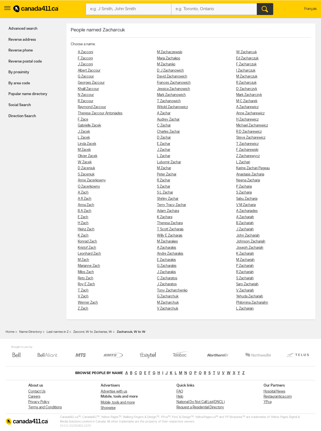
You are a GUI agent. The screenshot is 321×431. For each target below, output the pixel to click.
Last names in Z (57, 332)
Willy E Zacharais (169, 235)
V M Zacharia (246, 205)
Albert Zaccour (89, 70)
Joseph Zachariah (249, 248)
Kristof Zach (87, 248)
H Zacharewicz (247, 119)
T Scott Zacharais (170, 229)
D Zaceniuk (86, 168)
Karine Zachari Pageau (253, 168)
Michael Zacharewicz (252, 125)
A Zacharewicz (247, 107)
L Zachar (163, 156)
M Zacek (84, 150)
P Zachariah (245, 266)
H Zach (83, 223)
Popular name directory (27, 94)
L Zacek (84, 138)
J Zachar (163, 150)
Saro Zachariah (247, 284)
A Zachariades (247, 211)
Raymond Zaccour (92, 107)
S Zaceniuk (86, 174)
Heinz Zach (86, 229)
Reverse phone (20, 50)
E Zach (83, 217)
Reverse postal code (25, 61)
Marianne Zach (89, 266)
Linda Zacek (87, 144)
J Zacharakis (166, 272)
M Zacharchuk (168, 303)
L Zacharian (245, 308)
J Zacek (84, 132)
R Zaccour (85, 101)
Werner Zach (88, 303)
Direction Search (22, 116)
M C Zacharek (246, 101)
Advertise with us (114, 391)
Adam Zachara (168, 211)
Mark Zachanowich (171, 95)
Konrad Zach (87, 241)
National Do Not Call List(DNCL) (200, 402)
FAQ (179, 391)
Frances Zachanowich (174, 83)
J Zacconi (85, 64)
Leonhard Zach (89, 254)
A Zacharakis (166, 248)
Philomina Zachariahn (252, 303)
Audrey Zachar (168, 119)
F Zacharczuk (246, 64)
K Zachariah (245, 254)
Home (10, 332)
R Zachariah (245, 272)
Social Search (19, 105)
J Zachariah (245, 229)
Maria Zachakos (168, 58)
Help (179, 396)
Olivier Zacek (87, 156)
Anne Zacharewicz (250, 113)
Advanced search (22, 29)
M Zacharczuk (246, 76)
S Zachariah (245, 278)
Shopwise (108, 408)
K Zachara (164, 217)
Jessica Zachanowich (173, 89)
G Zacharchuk (167, 296)
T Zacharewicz (247, 144)
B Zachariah (245, 223)
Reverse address (22, 40)
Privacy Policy (38, 402)
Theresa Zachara (170, 223)
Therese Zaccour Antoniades (100, 113)
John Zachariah (248, 235)
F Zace (83, 119)
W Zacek (85, 162)
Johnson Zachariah (250, 241)
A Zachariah (245, 217)
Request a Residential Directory (200, 407)
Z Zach (83, 308)
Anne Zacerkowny (92, 180)
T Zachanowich (169, 101)
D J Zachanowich (170, 70)
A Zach (83, 192)
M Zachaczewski (169, 52)
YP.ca (268, 402)
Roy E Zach (86, 284)
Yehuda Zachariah (249, 296)
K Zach (83, 235)
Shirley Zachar (167, 199)
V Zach (83, 296)
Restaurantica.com (278, 396)
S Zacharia (244, 192)
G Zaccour (86, 76)
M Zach (83, 260)
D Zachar (164, 138)
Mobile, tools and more (118, 402)
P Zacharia (244, 186)
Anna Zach (86, 205)
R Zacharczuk (246, 83)
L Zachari (243, 162)
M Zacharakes (167, 241)
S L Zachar (165, 192)
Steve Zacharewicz (250, 138)
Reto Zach (85, 278)
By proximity (18, 72)
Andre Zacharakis (170, 254)
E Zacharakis (166, 260)
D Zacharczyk (246, 89)
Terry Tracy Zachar (171, 205)
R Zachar (163, 180)
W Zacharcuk (246, 52)
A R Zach (84, 199)
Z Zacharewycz (248, 156)
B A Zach (84, 211)
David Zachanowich (172, 76)
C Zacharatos (167, 278)
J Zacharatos (167, 284)
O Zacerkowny (89, 186)
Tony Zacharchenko (172, 290)
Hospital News (274, 391)
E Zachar (163, 144)
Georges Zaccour (91, 83)
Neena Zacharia (248, 180)
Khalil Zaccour (88, 89)
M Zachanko (166, 64)
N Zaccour (86, 95)
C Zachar (164, 125)
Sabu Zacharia (246, 199)
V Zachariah (245, 290)
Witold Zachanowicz (172, 107)
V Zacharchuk (167, 308)
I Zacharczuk (245, 70)
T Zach (83, 290)
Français (310, 9)
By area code (19, 83)
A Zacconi (85, 52)
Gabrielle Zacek (89, 125)
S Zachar (163, 186)
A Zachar (164, 113)
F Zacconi (85, 58)
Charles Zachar (168, 132)
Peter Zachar (166, 174)
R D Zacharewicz (249, 132)
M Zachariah (245, 260)
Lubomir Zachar (169, 162)
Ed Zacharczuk (247, 58)
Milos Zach (86, 272)
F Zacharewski (247, 150)
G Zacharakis (166, 266)
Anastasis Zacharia (250, 174)
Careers (34, 396)
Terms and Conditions (45, 407)
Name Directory (30, 332)
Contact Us (37, 391)
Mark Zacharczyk (249, 95)
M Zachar (164, 168)
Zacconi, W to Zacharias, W (92, 332)
